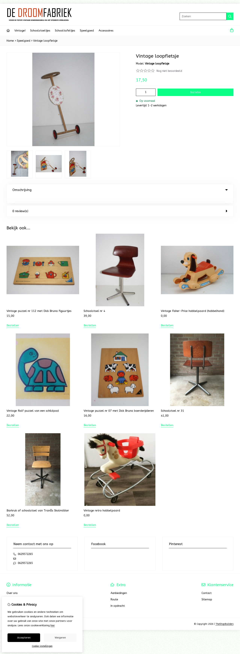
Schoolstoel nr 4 (94, 303)
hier (52, 625)
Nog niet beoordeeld (169, 71)
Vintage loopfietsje (45, 40)
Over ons (12, 585)
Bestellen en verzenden (21, 591)
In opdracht (118, 598)
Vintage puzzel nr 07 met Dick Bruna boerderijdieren (119, 403)
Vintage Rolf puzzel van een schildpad (33, 403)
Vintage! (20, 30)
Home (10, 40)
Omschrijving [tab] (120, 190)
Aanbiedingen (119, 585)
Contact (207, 585)
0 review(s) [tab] (120, 203)
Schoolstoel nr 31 (172, 403)
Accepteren (24, 637)
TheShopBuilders (224, 616)
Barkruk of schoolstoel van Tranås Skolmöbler (38, 503)
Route (114, 591)
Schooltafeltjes (65, 30)
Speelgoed (87, 30)
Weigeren (60, 637)
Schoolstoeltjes (40, 30)
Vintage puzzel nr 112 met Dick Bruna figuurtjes (39, 303)
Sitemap (207, 591)
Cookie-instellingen (42, 646)
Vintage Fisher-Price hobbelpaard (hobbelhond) (192, 303)
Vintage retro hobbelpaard (102, 503)
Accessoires (106, 30)
